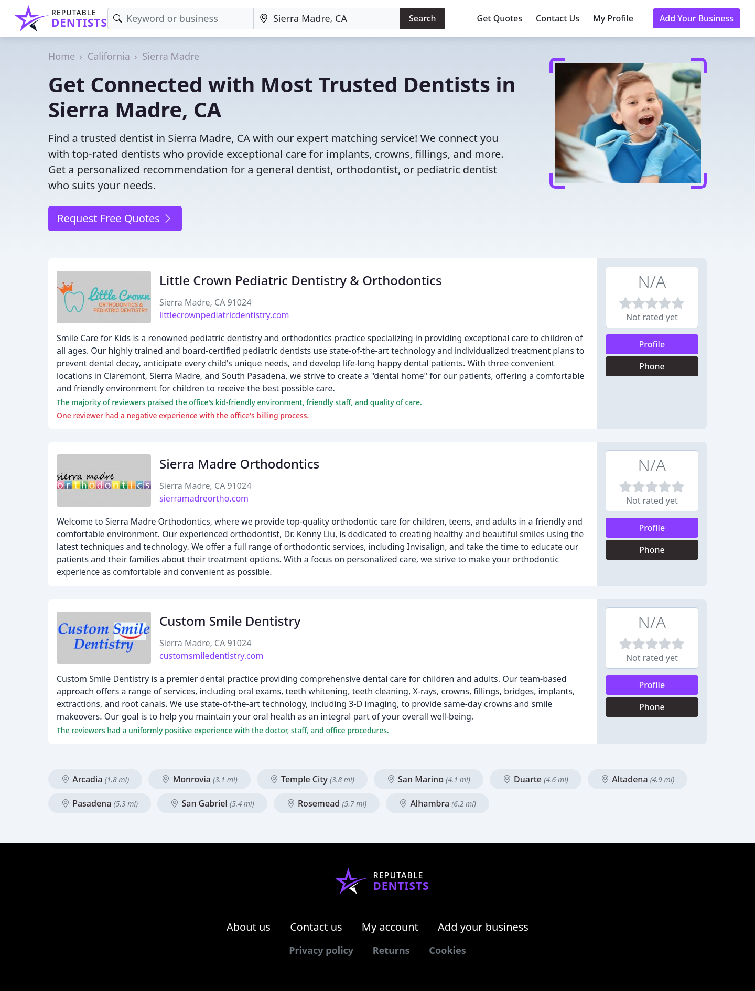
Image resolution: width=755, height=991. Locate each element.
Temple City (312, 779)
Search (422, 18)
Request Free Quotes (115, 218)
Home (61, 56)
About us (248, 927)
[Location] (327, 18)
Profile (652, 344)
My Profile (613, 18)
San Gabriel (212, 803)
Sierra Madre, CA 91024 (205, 302)
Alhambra (437, 803)
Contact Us (557, 18)
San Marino (428, 779)
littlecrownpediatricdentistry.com (224, 315)
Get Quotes (500, 18)
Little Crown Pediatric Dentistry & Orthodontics (300, 280)
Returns (391, 950)
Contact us (316, 927)
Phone (652, 366)
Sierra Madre (171, 56)
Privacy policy (321, 950)
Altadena (637, 779)
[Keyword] (180, 18)
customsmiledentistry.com (211, 655)
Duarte (535, 779)
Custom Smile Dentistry (229, 620)
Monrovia (199, 779)
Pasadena (99, 803)
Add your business (483, 927)
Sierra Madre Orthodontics (239, 463)
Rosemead (326, 803)
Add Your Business (697, 18)
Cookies (447, 950)
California (109, 56)
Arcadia (95, 779)
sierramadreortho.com (204, 498)
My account (390, 927)
